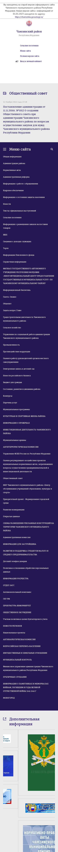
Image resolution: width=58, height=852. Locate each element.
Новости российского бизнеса (17, 376)
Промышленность (11, 345)
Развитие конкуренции (13, 510)
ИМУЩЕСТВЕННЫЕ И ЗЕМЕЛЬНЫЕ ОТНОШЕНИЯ (25, 653)
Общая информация (12, 157)
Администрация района (14, 163)
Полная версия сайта (29, 56)
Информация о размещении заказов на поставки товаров (25, 226)
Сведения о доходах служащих (17, 241)
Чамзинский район (29, 31)
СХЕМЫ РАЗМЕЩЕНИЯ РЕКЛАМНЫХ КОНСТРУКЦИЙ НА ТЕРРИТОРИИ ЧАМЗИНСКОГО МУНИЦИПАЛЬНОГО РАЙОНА (28, 527)
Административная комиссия (16, 537)
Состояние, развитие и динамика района (21, 389)
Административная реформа (16, 177)
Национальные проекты (14, 633)
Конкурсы (7, 396)
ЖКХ (5, 235)
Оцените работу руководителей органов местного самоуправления (26, 360)
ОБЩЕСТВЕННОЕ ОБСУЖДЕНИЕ (17, 612)
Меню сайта (25, 51)
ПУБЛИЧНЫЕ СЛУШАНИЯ (15, 677)
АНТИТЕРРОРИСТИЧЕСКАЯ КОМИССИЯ (21, 447)
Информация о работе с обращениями (20, 184)
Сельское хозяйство (12, 328)
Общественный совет (13, 478)
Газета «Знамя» (10, 297)
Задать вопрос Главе (12, 310)
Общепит (7, 304)
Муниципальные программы (16, 409)
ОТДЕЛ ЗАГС (8, 585)
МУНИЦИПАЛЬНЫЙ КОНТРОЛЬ (17, 660)
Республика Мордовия (29, 35)
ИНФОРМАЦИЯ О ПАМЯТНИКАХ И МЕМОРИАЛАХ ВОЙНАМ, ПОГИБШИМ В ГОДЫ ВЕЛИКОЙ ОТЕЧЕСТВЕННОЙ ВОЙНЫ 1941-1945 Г (25, 687)
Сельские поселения (29, 46)
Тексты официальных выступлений (19, 211)
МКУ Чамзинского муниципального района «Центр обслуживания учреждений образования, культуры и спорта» (27, 489)
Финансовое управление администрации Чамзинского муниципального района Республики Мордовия (28, 668)
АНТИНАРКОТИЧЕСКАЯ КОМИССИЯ (19, 639)
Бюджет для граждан (12, 382)
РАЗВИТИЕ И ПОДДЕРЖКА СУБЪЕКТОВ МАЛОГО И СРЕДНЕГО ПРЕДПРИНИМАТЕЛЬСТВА (25, 553)
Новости (7, 204)
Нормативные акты (12, 170)
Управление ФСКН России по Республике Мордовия (26, 454)
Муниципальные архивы (14, 440)
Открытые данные (11, 516)
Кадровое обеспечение (13, 190)
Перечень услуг (10, 403)
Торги (6, 248)
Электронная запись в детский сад (18, 369)
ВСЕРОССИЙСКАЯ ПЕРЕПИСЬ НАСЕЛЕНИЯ (22, 646)
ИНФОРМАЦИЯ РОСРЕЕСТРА (15, 579)
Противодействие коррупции (16, 352)
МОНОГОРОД (9, 698)
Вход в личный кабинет (31, 61)
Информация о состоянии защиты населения (24, 197)
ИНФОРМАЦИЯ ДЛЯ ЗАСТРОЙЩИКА (19, 544)
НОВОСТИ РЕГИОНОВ (12, 626)
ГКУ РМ (6, 599)
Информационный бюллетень (16, 290)
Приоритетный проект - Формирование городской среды (26, 501)
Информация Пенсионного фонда (18, 255)
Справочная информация (14, 262)
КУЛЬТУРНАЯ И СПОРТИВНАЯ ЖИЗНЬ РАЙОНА (24, 416)
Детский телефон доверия (15, 561)
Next (53, 814)
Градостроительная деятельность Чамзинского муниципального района (24, 319)
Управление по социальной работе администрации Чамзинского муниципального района (26, 336)
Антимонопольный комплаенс (17, 592)
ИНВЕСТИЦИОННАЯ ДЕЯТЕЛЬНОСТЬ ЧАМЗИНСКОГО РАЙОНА (27, 432)
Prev (5, 814)
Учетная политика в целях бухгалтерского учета (25, 619)
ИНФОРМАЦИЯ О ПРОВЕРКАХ (16, 423)
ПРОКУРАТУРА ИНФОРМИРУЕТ (17, 606)
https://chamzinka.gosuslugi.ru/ (29, 17)
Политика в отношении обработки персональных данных (26, 570)
